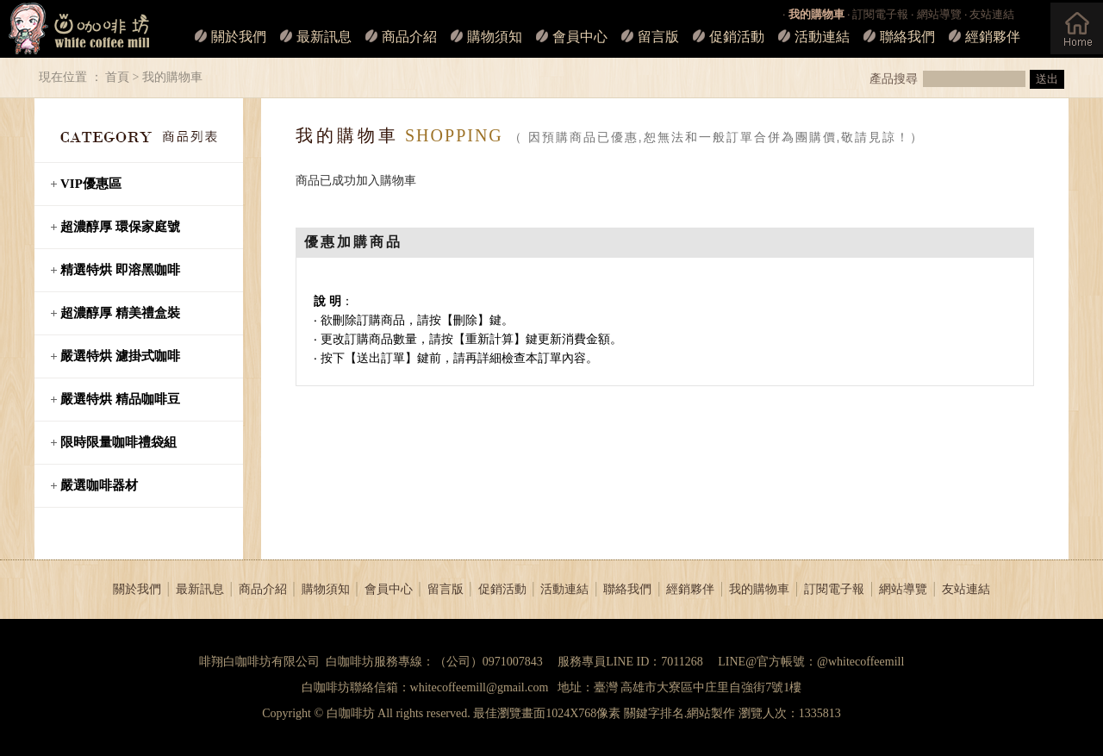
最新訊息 (324, 36)
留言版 (658, 36)
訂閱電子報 (880, 14)
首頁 (117, 77)
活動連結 (822, 36)
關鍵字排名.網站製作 (680, 713)
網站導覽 (939, 14)
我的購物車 (759, 589)
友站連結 (991, 14)
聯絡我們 (907, 36)
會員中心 (580, 36)
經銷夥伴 (992, 36)
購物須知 (494, 36)
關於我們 (238, 36)
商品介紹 (409, 36)
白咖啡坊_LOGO (76, 29)
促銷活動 (736, 36)
